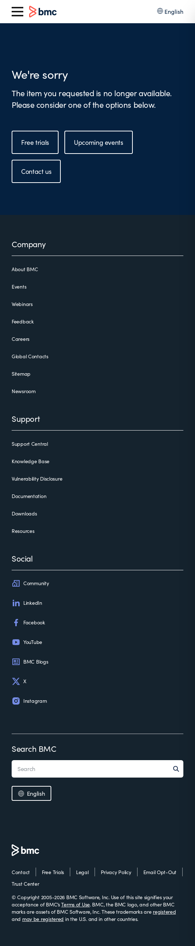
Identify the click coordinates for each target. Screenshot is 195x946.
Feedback (23, 321)
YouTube (27, 642)
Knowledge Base (30, 461)
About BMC (25, 269)
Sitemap (21, 373)
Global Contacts (30, 356)
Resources (23, 530)
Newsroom (24, 391)
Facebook (28, 622)
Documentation (29, 496)
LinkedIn (27, 603)
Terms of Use (75, 904)
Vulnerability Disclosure (37, 478)
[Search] (178, 769)
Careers (20, 338)
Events (19, 286)
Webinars (22, 304)
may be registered (43, 919)
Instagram (29, 701)
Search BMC (34, 748)
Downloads (24, 513)
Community (30, 583)
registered (164, 911)
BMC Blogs (30, 661)
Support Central (30, 443)
